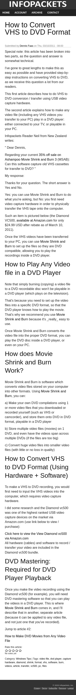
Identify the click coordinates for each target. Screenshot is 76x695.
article (16, 666)
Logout (71, 688)
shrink (30, 662)
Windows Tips (23, 658)
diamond (21, 662)
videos (8, 666)
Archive (37, 12)
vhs (45, 662)
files (44, 666)
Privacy (37, 688)
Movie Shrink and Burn (21, 608)
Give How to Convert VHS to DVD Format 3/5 (13, 650)
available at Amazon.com (35, 220)
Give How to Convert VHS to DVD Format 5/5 (20, 650)
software (52, 662)
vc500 (34, 666)
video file (44, 658)
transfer (25, 666)
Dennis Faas (26, 45)
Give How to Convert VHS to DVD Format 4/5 (17, 650)
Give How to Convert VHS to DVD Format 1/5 (6, 650)
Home (6, 12)
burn (61, 662)
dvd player (55, 658)
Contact (53, 12)
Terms (44, 688)
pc (39, 666)
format (38, 662)
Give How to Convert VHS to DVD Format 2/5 (10, 650)
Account (21, 12)
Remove (62, 688)
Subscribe (53, 688)
